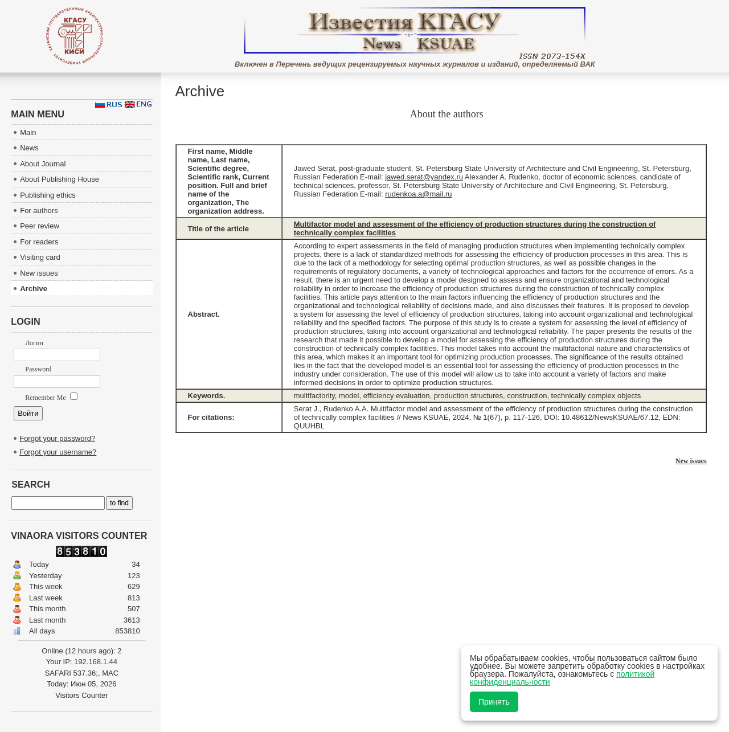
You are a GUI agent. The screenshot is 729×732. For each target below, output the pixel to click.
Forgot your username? (57, 452)
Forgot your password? (57, 438)
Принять (494, 701)
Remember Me (51, 398)
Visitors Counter (81, 695)
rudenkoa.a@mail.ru (418, 194)
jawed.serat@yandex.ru (424, 177)
